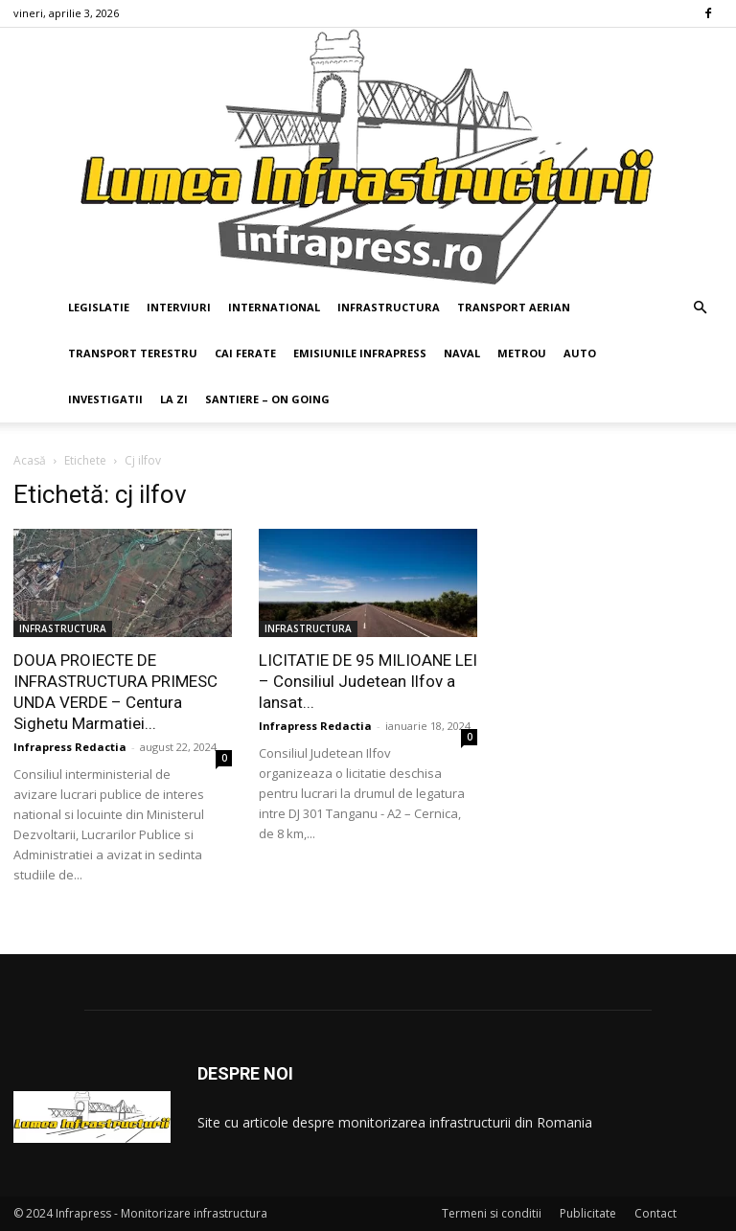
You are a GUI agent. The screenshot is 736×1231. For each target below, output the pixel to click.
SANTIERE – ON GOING (267, 399)
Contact (655, 1213)
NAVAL (462, 353)
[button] (700, 308)
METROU (521, 353)
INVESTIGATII (105, 399)
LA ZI (174, 399)
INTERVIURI (179, 307)
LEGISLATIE (98, 307)
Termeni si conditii (491, 1213)
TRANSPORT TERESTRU (132, 353)
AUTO (580, 353)
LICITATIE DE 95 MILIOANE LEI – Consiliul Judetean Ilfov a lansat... (368, 681)
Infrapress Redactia (69, 747)
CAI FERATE (245, 353)
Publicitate (588, 1213)
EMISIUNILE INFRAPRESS (359, 353)
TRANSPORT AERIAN (513, 307)
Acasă (29, 460)
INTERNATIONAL (274, 307)
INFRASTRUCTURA (388, 307)
